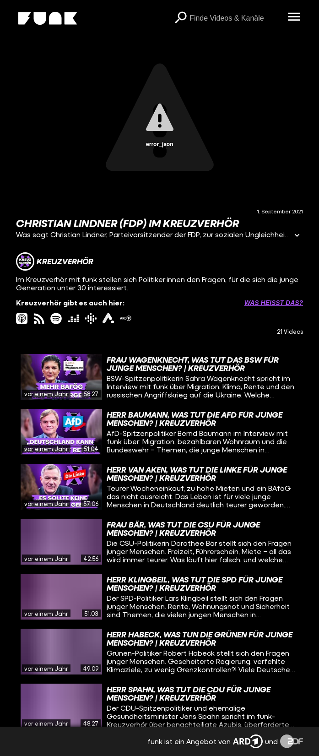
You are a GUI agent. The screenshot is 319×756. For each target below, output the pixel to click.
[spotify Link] (56, 318)
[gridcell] (159, 377)
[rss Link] (39, 318)
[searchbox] (235, 18)
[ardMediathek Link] (125, 318)
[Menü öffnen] (294, 17)
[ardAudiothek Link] (108, 318)
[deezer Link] (73, 318)
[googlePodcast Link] (91, 318)
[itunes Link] (21, 318)
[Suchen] (180, 18)
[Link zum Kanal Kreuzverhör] (54, 261)
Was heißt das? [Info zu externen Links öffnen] (273, 302)
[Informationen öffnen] (297, 236)
